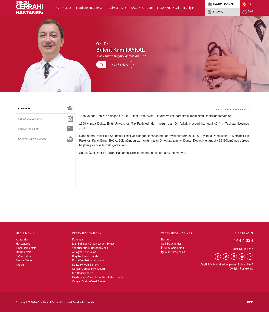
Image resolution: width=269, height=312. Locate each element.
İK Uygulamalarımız (172, 248)
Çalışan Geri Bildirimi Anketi (88, 268)
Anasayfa (22, 239)
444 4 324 (243, 240)
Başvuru (166, 239)
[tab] (45, 108)
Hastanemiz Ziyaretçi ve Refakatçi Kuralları (98, 277)
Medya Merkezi (168, 7)
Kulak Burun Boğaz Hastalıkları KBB (121, 56)
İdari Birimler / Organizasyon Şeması (93, 243)
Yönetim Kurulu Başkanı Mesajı (90, 248)
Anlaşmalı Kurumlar (84, 252)
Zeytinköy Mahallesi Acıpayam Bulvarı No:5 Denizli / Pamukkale (226, 266)
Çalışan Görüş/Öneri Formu (88, 281)
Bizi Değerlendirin (82, 273)
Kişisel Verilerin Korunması (88, 260)
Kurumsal (78, 239)
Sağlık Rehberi (142, 7)
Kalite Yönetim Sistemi (85, 264)
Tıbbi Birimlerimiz (89, 7)
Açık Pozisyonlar (171, 243)
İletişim (188, 7)
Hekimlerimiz (116, 7)
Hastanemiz (62, 7)
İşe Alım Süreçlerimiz (173, 252)
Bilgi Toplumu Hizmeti (85, 256)
